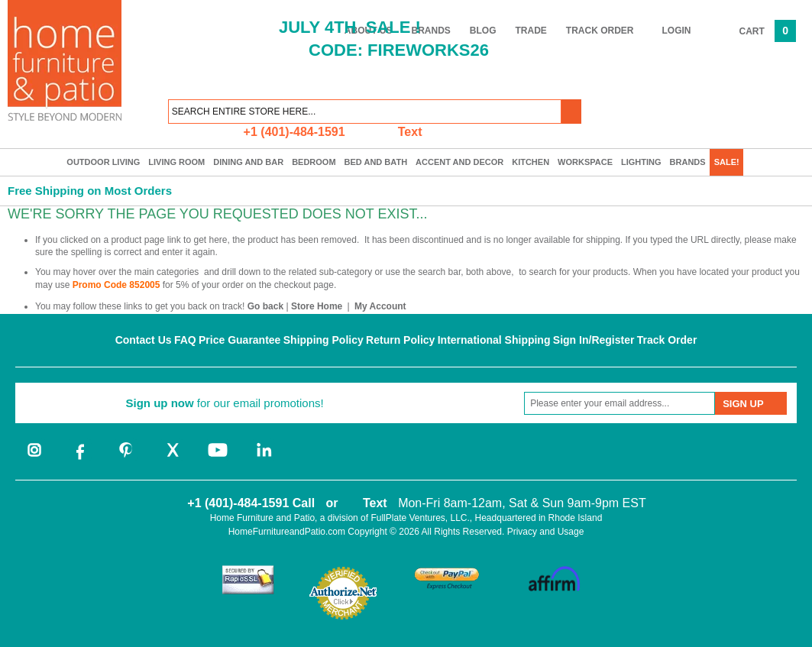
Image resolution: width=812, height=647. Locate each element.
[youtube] (217, 458)
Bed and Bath (376, 162)
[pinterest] (126, 458)
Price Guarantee (239, 340)
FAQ (185, 340)
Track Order (600, 30)
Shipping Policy (323, 340)
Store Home (316, 306)
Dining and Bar (248, 162)
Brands (688, 162)
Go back (265, 306)
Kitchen (530, 162)
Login (676, 30)
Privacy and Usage (545, 531)
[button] (571, 111)
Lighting (641, 162)
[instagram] (34, 458)
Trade (531, 30)
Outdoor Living (103, 162)
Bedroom (313, 162)
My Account (380, 306)
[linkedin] (263, 458)
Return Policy (400, 340)
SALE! (726, 162)
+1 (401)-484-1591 (294, 131)
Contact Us (143, 340)
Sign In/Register (594, 340)
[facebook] (80, 458)
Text (410, 131)
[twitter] (171, 458)
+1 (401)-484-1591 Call (251, 503)
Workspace (585, 162)
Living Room (176, 162)
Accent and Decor (459, 162)
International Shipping (494, 340)
